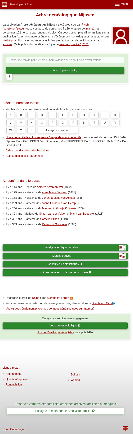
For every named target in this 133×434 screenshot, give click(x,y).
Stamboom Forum (58, 297)
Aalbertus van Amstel (50, 187)
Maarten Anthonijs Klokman (59, 208)
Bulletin (75, 374)
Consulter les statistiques (65, 264)
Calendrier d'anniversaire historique (27, 150)
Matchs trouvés (89, 256)
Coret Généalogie (13, 429)
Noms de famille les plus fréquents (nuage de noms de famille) (44, 137)
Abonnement (13, 373)
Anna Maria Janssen (54, 192)
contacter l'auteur (14, 28)
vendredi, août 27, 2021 (73, 44)
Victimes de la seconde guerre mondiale (65, 272)
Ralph (85, 24)
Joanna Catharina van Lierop (58, 203)
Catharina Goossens (54, 224)
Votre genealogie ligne (65, 325)
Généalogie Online (20, 4)
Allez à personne (65, 70)
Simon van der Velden (52, 213)
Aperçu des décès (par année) (24, 155)
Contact (76, 379)
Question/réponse (17, 379)
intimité (90, 28)
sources (7, 44)
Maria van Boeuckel (82, 213)
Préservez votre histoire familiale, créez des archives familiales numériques (65, 404)
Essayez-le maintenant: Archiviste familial (65, 411)
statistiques (9, 40)
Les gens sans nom (58, 130)
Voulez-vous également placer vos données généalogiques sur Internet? (50, 308)
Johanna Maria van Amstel (58, 197)
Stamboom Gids (102, 303)
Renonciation (14, 384)
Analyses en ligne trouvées (85, 247)
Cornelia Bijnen (49, 219)
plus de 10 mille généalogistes (55, 332)
